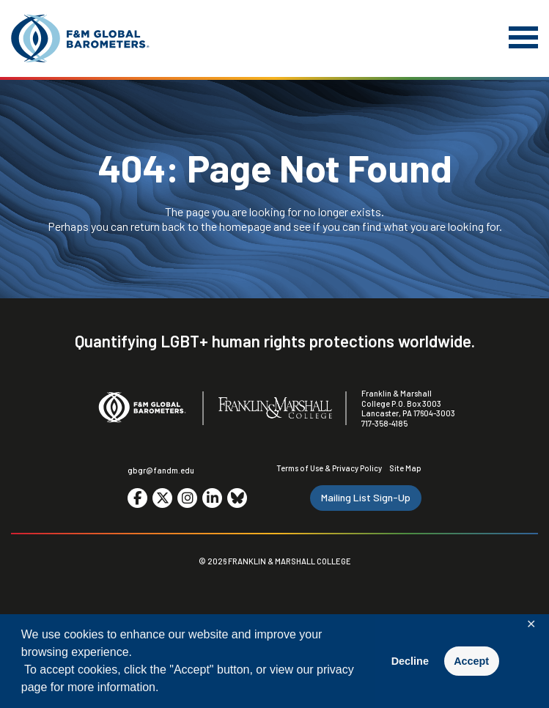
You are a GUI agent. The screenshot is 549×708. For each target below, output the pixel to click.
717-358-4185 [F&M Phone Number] (384, 423)
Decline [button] (410, 661)
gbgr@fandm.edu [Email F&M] (161, 470)
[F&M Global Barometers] (80, 38)
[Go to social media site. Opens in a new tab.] (137, 498)
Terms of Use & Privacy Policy (329, 468)
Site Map (405, 468)
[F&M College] (275, 409)
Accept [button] (471, 661)
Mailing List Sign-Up (365, 497)
